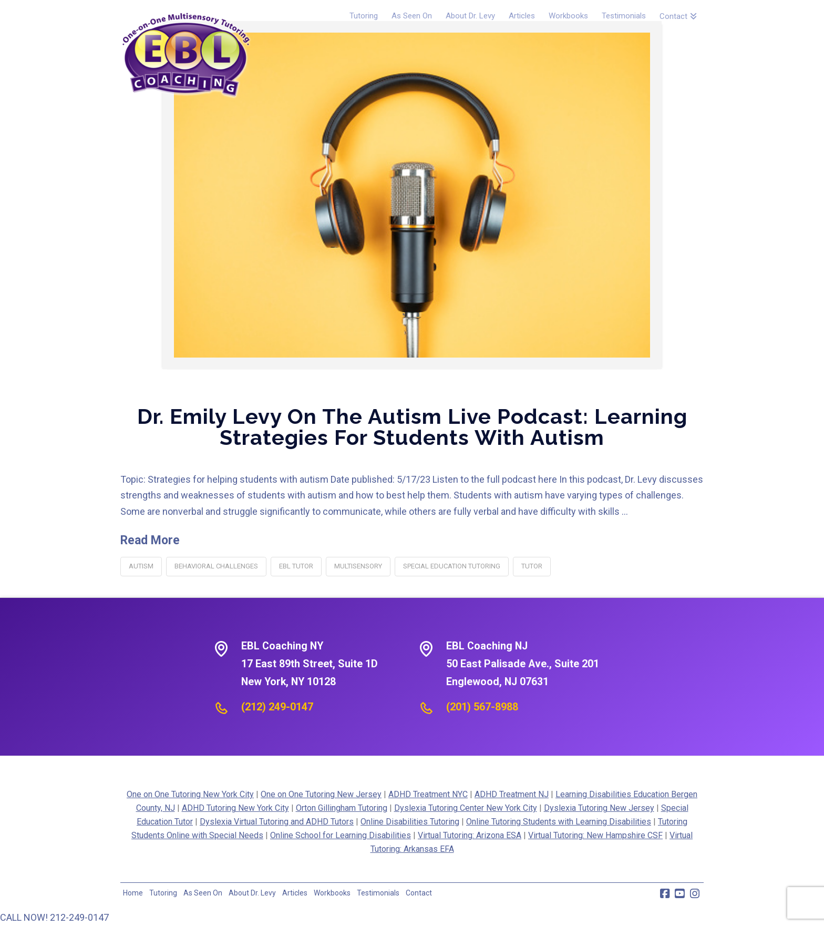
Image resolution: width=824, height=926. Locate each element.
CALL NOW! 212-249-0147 (54, 917)
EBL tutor (296, 566)
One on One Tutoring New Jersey (321, 794)
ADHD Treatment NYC (428, 794)
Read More (150, 540)
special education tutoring (451, 566)
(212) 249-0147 (277, 706)
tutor (531, 566)
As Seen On (202, 893)
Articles (294, 893)
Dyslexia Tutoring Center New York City (465, 808)
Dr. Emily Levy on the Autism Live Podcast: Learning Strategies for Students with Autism (412, 427)
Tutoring (163, 893)
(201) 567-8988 (482, 706)
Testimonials (378, 893)
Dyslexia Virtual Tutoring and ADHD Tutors (277, 822)
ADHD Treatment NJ (512, 794)
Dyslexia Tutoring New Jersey (599, 808)
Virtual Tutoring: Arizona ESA (469, 835)
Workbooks (332, 893)
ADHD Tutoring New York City (235, 808)
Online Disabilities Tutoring (409, 822)
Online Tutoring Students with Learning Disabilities (558, 822)
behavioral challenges (216, 566)
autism (141, 566)
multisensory (358, 566)
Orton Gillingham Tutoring (341, 808)
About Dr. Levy (252, 893)
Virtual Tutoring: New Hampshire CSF (595, 835)
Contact (419, 893)
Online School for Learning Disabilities (340, 835)
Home (133, 893)
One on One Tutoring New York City (190, 794)
